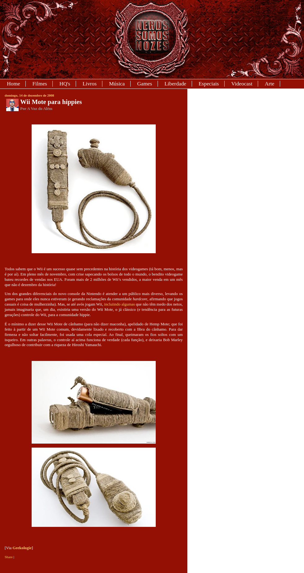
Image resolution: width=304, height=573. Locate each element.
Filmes (40, 84)
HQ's (65, 84)
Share (9, 557)
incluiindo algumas (119, 304)
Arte (270, 84)
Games (144, 84)
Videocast (241, 84)
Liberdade (175, 84)
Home (13, 84)
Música (117, 84)
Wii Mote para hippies (51, 101)
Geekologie (22, 547)
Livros (89, 84)
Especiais (209, 84)
